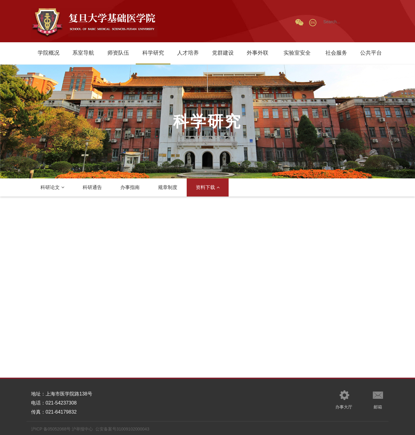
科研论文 (52, 187)
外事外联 (257, 53)
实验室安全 (297, 53)
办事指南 (130, 187)
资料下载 (208, 187)
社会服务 (336, 53)
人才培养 (188, 53)
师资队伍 (118, 53)
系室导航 (83, 53)
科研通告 (92, 187)
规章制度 (167, 187)
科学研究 (153, 53)
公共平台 (371, 53)
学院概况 (48, 53)
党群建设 (223, 53)
